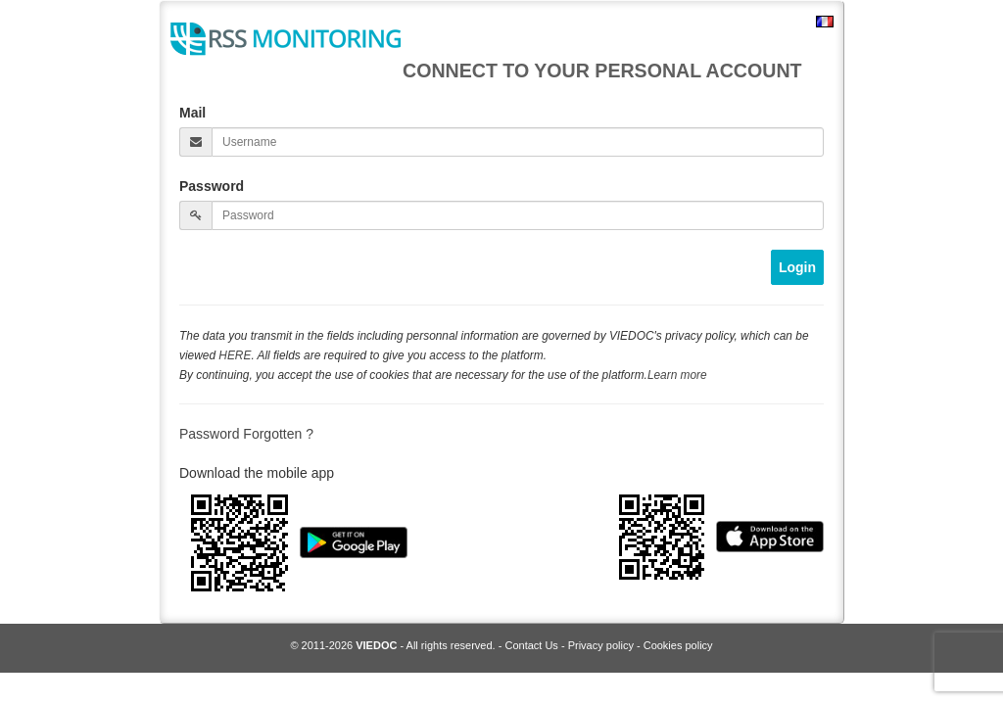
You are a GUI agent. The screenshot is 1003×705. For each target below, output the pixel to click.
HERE (234, 355)
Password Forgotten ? (246, 434)
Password (211, 186)
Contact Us (530, 645)
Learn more (677, 375)
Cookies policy (678, 645)
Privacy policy (601, 645)
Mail (192, 112)
